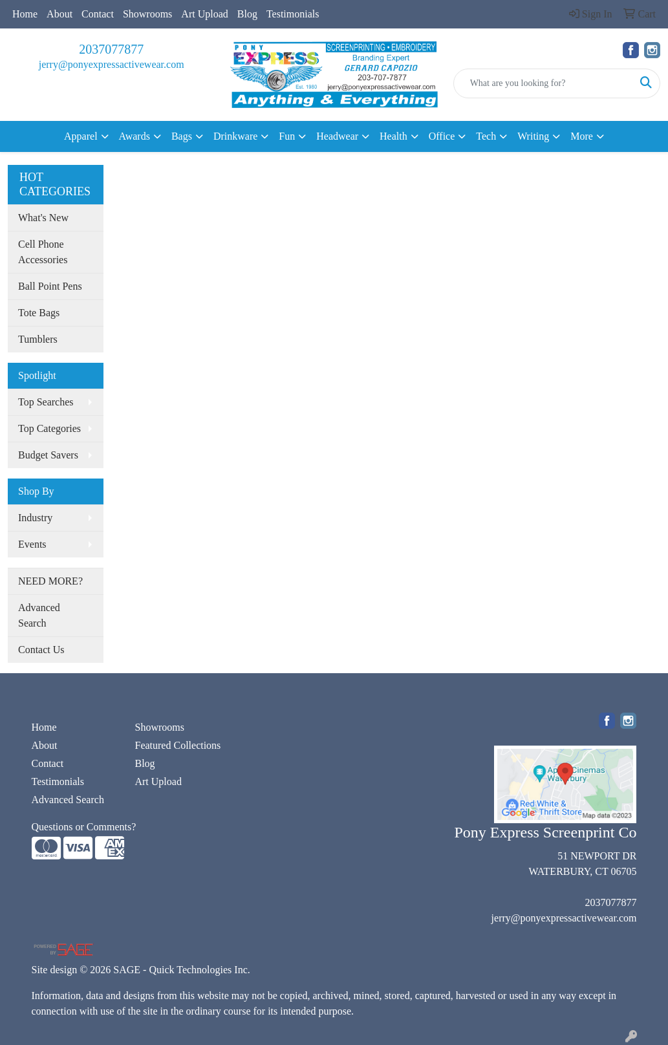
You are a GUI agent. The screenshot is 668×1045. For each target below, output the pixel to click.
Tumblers (38, 339)
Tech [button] (486, 136)
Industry (35, 517)
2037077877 (111, 49)
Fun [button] (287, 136)
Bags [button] (181, 136)
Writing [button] (533, 136)
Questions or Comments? (84, 826)
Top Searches (46, 401)
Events (32, 544)
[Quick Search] (543, 83)
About (59, 13)
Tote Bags (38, 312)
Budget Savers (48, 454)
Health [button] (393, 136)
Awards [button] (134, 136)
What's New (43, 217)
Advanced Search (39, 615)
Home (25, 13)
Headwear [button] (337, 136)
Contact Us (41, 649)
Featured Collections (178, 745)
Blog (247, 13)
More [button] (581, 136)
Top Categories (49, 428)
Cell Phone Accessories (42, 252)
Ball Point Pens (50, 286)
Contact (97, 13)
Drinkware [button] (235, 136)
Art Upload (204, 13)
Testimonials (292, 13)
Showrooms (147, 13)
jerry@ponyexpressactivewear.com (111, 64)
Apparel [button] (81, 136)
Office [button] (442, 136)
